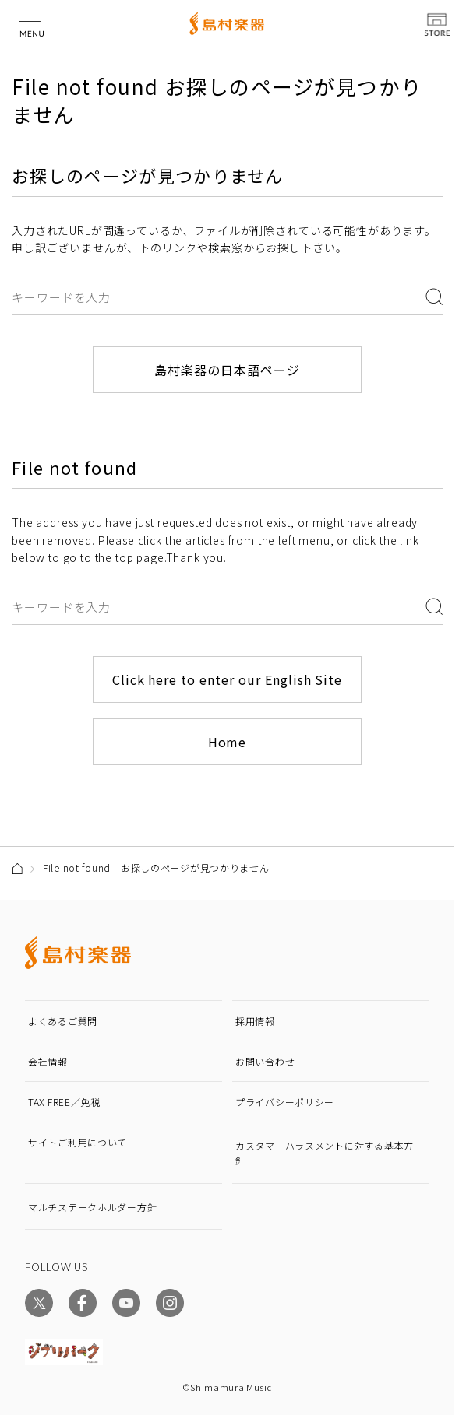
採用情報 (255, 1020)
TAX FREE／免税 (64, 1101)
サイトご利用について (77, 1142)
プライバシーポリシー (284, 1101)
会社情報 (48, 1061)
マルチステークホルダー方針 (92, 1206)
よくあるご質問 (62, 1020)
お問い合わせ (265, 1061)
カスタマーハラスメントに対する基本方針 (324, 1153)
